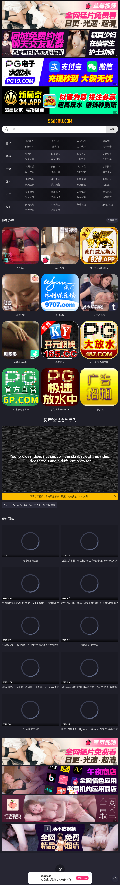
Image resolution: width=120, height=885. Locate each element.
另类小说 (55, 197)
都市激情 (29, 191)
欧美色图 (81, 179)
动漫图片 (107, 179)
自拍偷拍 (55, 153)
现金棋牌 (81, 146)
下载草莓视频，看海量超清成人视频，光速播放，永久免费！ (73, 496)
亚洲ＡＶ (29, 153)
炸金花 (55, 146)
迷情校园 (29, 197)
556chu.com (60, 121)
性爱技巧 (107, 197)
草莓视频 (81, 204)
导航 (8, 207)
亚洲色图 (55, 179)
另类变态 (107, 171)
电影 (8, 168)
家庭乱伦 (55, 191)
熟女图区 (81, 184)
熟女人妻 (29, 159)
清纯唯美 (55, 184)
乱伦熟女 (81, 171)
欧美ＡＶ (81, 153)
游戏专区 (107, 140)
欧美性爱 (107, 166)
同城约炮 (29, 204)
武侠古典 (107, 191)
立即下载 (82, 877)
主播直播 (81, 159)
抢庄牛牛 (107, 146)
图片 (8, 181)
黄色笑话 (81, 197)
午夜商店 (55, 204)
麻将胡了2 (30, 146)
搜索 (112, 129)
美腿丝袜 (29, 184)
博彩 (8, 143)
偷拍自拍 (55, 166)
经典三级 (55, 171)
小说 (8, 194)
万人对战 (81, 140)
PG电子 (29, 140)
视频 (8, 156)
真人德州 (55, 140)
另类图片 (107, 184)
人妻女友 (81, 191)
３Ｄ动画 (107, 153)
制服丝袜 (29, 171)
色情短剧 (55, 209)
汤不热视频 (107, 204)
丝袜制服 (55, 159)
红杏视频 (29, 209)
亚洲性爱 (29, 166)
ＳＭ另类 (107, 159)
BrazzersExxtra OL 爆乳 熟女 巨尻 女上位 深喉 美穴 (29, 505)
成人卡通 (81, 166)
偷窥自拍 (29, 179)
